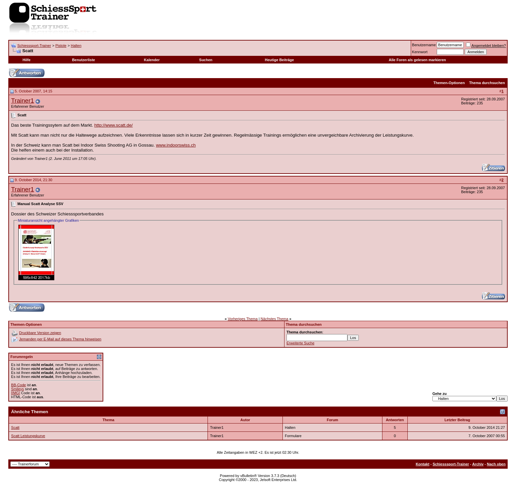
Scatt (15, 427)
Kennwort (419, 52)
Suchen (206, 60)
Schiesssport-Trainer (34, 46)
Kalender (152, 60)
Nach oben (496, 464)
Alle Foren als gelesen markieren (417, 60)
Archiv (477, 464)
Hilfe (27, 60)
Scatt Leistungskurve (28, 436)
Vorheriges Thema (243, 319)
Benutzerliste (83, 60)
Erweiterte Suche (300, 343)
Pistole (60, 46)
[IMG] (15, 393)
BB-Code (18, 385)
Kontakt (422, 464)
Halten (76, 46)
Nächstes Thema (274, 319)
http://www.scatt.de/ (113, 125)
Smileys (17, 389)
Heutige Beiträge (279, 60)
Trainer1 (22, 100)
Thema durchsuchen (487, 83)
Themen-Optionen (449, 83)
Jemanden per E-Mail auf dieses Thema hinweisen (60, 339)
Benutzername (424, 45)
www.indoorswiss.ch (176, 145)
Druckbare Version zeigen (40, 333)
